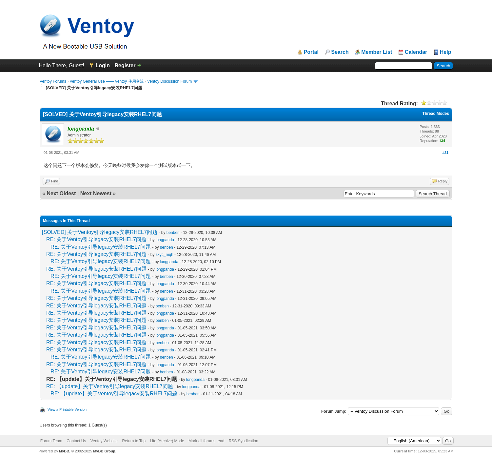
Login (102, 65)
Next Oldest (61, 193)
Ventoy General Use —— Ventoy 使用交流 (106, 81)
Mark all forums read (206, 441)
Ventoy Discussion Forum (169, 81)
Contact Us (76, 441)
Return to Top (134, 441)
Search (339, 52)
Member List (376, 52)
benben (173, 232)
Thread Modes (436, 113)
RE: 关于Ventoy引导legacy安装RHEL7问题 (96, 239)
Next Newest (95, 193)
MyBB (64, 451)
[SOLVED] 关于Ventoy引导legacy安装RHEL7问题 (99, 232)
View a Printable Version (67, 409)
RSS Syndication (243, 441)
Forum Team (51, 441)
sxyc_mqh (164, 254)
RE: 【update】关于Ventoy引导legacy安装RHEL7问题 (109, 386)
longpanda (165, 240)
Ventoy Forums (53, 81)
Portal (311, 52)
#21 (445, 153)
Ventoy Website (104, 441)
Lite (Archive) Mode (167, 441)
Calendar (416, 52)
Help (445, 52)
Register (124, 65)
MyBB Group (104, 451)
